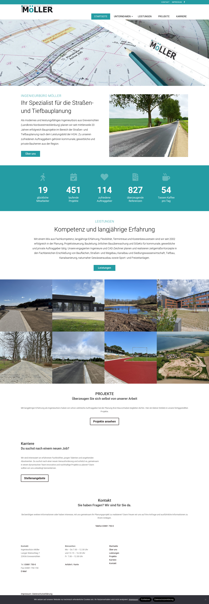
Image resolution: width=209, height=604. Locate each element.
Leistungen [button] (104, 267)
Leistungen (114, 553)
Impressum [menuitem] (177, 2)
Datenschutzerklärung (42, 594)
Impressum (26, 594)
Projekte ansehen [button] (104, 421)
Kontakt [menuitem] (165, 2)
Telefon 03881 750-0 (104, 526)
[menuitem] (101, 14)
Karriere (112, 560)
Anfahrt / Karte (72, 564)
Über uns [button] (30, 153)
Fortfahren (145, 599)
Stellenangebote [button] (34, 478)
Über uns (113, 549)
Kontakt (112, 563)
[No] (205, 599)
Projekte (113, 556)
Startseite (113, 546)
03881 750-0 (30, 564)
